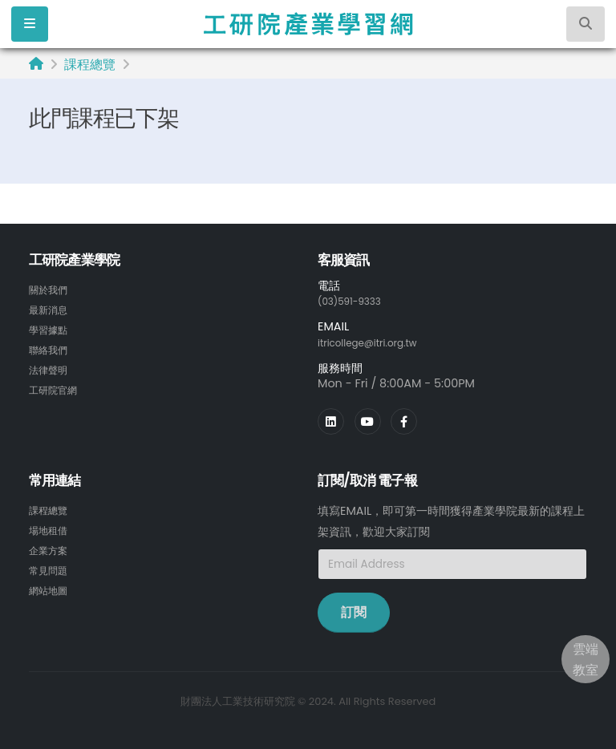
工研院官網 (57, 386)
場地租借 (51, 528)
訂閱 (354, 610)
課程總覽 (90, 64)
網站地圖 (51, 585)
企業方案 (51, 547)
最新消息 (51, 309)
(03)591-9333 (356, 301)
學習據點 (51, 328)
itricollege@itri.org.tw (378, 342)
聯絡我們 (51, 347)
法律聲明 (51, 366)
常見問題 (51, 566)
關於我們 (51, 289)
